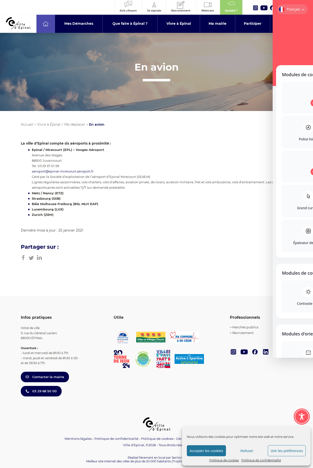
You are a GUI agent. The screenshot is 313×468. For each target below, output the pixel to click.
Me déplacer (74, 124)
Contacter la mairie (45, 377)
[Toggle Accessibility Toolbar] (301, 415)
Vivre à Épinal (48, 124)
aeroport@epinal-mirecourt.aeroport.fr (63, 171)
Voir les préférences (286, 451)
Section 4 (178, 457)
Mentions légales (78, 439)
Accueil (27, 124)
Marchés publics (245, 327)
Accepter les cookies (206, 451)
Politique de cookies (224, 460)
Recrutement (243, 333)
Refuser (246, 451)
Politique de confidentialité (261, 460)
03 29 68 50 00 (41, 391)
